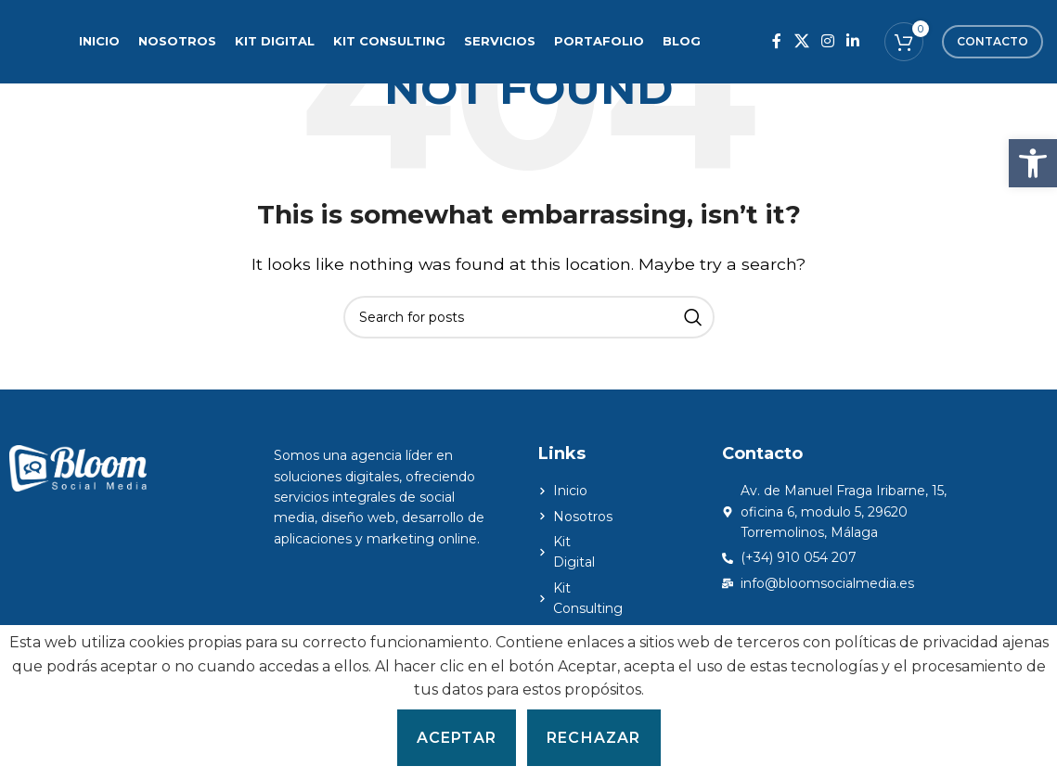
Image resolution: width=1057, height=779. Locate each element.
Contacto (992, 41)
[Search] (529, 317)
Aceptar (456, 738)
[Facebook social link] (777, 41)
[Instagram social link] (827, 41)
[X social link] (801, 41)
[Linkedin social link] (853, 41)
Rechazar (594, 738)
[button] (1033, 163)
